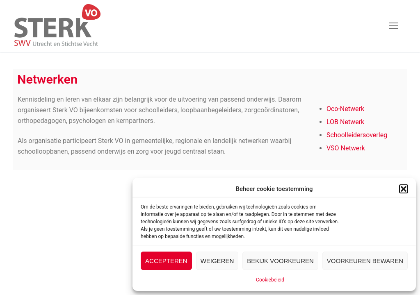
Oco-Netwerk (345, 109)
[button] (403, 189)
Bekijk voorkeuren (280, 260)
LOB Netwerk (345, 122)
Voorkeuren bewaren (365, 260)
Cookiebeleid (270, 280)
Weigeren (217, 260)
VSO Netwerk (345, 148)
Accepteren (166, 260)
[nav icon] (394, 26)
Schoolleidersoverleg (356, 135)
